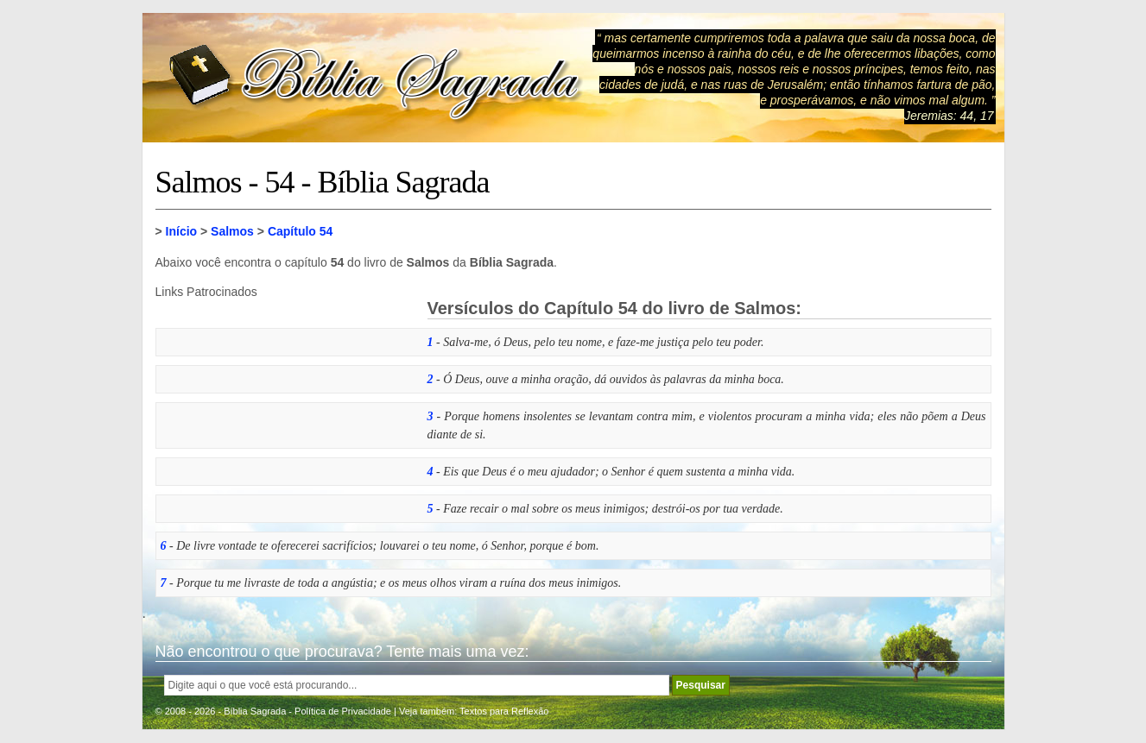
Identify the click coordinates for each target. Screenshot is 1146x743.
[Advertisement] (285, 406)
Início (182, 231)
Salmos (232, 231)
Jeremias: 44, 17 (949, 116)
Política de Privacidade (342, 711)
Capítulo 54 (300, 231)
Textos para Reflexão (503, 711)
